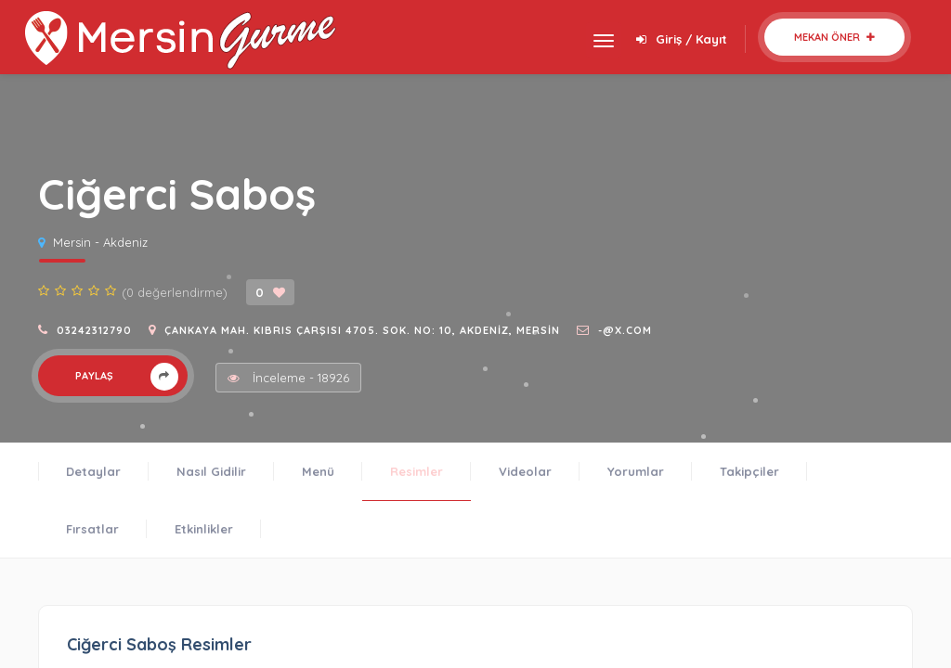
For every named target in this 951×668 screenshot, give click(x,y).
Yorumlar (635, 471)
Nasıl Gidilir (211, 471)
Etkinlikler (204, 528)
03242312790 (94, 330)
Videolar (525, 471)
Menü (318, 471)
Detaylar (93, 471)
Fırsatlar (92, 528)
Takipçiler (749, 471)
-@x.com (625, 330)
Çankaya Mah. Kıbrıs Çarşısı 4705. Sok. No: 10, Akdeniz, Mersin (362, 330)
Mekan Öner (834, 37)
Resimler (416, 471)
